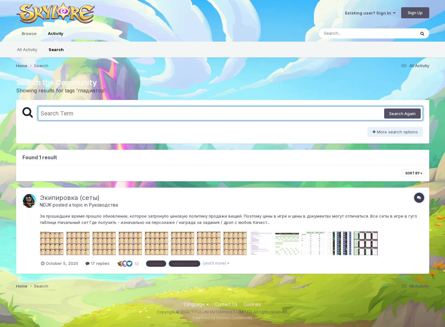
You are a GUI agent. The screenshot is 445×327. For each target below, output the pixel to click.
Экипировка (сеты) (70, 197)
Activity (55, 36)
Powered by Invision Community (223, 317)
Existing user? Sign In (370, 12)
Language (196, 304)
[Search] (350, 33)
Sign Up (415, 12)
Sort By (413, 173)
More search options (395, 131)
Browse (29, 33)
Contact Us (226, 304)
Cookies (252, 304)
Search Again (402, 113)
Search (56, 49)
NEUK (45, 204)
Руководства (103, 204)
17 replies (97, 263)
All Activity (27, 49)
